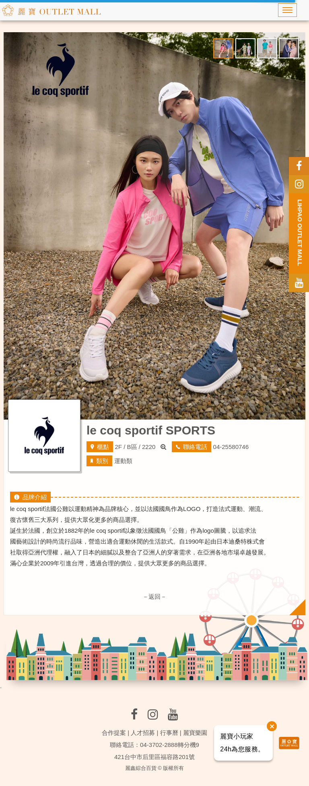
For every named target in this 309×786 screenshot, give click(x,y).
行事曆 (169, 732)
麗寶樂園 (195, 732)
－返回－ (154, 596)
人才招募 (143, 732)
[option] (154, 226)
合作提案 (114, 732)
